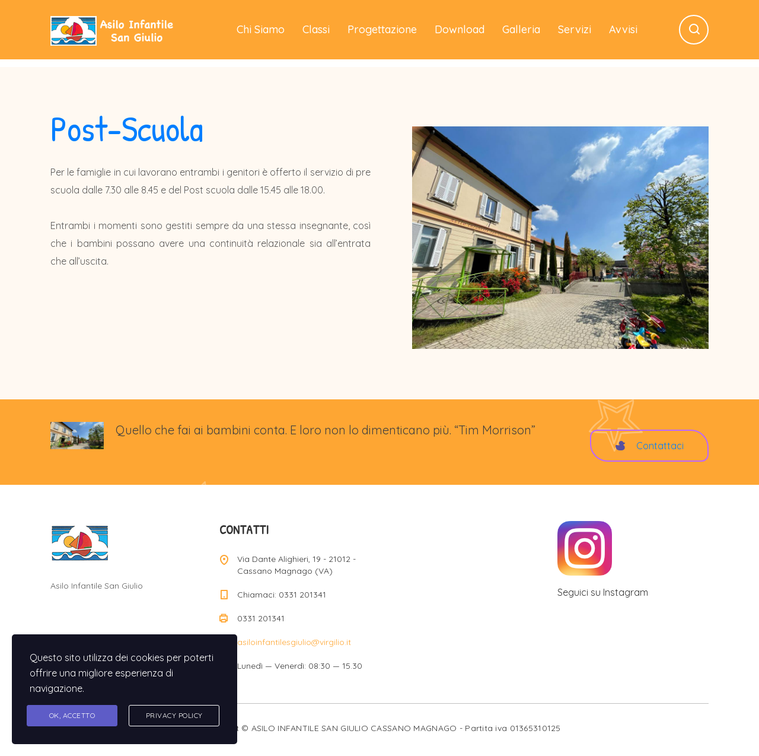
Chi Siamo (261, 29)
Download (459, 29)
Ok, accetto (72, 715)
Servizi (574, 29)
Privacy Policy (174, 715)
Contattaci (650, 446)
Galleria (521, 29)
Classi (316, 29)
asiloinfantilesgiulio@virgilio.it (294, 642)
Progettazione (382, 29)
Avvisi (623, 29)
